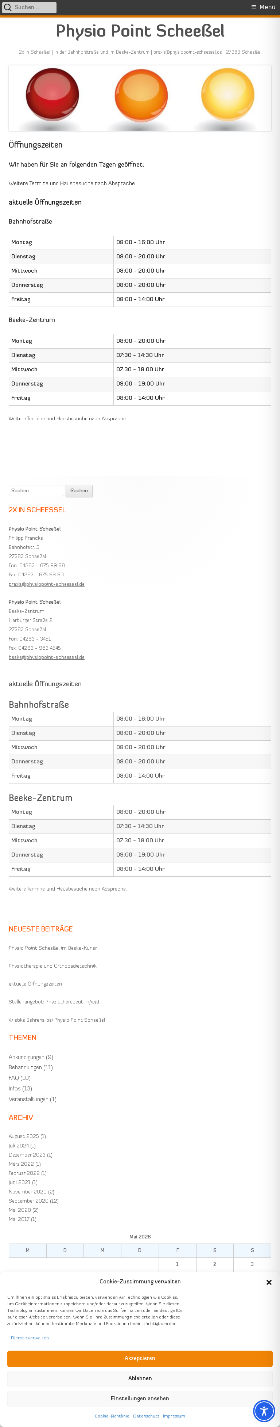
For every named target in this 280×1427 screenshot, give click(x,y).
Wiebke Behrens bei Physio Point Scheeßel (57, 1020)
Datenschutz (146, 1416)
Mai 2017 (19, 1219)
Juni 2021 (20, 1182)
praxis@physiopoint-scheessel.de (47, 584)
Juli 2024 (19, 1146)
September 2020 (28, 1201)
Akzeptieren (140, 1359)
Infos (15, 1089)
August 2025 (24, 1136)
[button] (269, 1282)
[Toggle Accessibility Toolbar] (264, 1411)
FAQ (14, 1078)
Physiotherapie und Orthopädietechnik (53, 966)
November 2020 (28, 1192)
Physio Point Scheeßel (140, 32)
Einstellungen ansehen (140, 1399)
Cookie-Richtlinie (112, 1416)
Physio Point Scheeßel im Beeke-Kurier (53, 948)
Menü (268, 7)
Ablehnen (140, 1379)
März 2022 (21, 1164)
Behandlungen (25, 1068)
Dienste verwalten (30, 1338)
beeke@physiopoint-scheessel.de (47, 657)
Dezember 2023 (27, 1155)
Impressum (174, 1416)
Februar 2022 (24, 1173)
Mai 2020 (20, 1210)
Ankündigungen (26, 1057)
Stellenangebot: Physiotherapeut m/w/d (54, 1002)
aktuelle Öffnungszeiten (35, 984)
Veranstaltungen (28, 1099)
